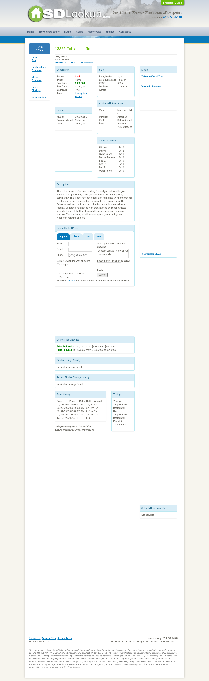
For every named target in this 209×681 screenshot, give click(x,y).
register (72, 280)
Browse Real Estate (49, 31)
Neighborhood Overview (39, 69)
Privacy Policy (65, 638)
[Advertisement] (39, 154)
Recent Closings (36, 89)
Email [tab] (88, 236)
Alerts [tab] (76, 236)
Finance (110, 31)
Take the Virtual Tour (152, 76)
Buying (67, 31)
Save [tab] (99, 236)
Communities (39, 97)
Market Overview (37, 79)
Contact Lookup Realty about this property (113, 253)
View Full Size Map (151, 254)
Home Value (94, 31)
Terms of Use (49, 638)
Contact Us (125, 31)
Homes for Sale (37, 59)
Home (30, 31)
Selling (79, 31)
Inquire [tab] (63, 236)
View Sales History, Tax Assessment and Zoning (74, 62)
